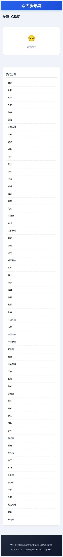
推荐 (10, 82)
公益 (10, 194)
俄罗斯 (11, 482)
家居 (10, 245)
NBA (10, 105)
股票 (10, 282)
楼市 (10, 386)
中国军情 (12, 319)
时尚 (10, 253)
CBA (10, 371)
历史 (10, 164)
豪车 (10, 430)
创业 (10, 408)
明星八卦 (12, 127)
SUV (10, 423)
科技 (10, 149)
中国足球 (12, 342)
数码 (10, 223)
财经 (10, 142)
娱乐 (10, 134)
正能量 (11, 519)
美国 (10, 460)
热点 (10, 312)
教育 (10, 290)
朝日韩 (11, 475)
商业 (10, 208)
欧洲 (10, 467)
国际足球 (12, 231)
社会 (10, 119)
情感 (10, 305)
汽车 (10, 157)
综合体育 (12, 364)
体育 (10, 112)
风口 (10, 415)
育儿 (10, 275)
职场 (10, 268)
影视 (10, 297)
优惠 (10, 445)
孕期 (10, 490)
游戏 (10, 179)
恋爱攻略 (12, 504)
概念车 (11, 438)
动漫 (10, 186)
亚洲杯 (11, 349)
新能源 (11, 453)
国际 (10, 171)
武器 (10, 327)
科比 (10, 356)
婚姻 (10, 512)
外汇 (10, 401)
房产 (10, 238)
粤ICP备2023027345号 (20, 549)
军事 (10, 97)
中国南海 (12, 334)
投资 (10, 378)
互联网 (11, 216)
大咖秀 (11, 393)
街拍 (10, 497)
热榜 (10, 90)
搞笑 (10, 201)
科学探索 (12, 260)
